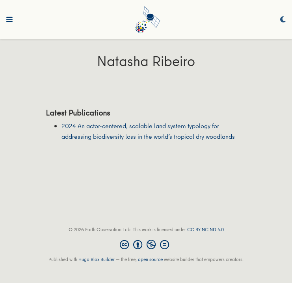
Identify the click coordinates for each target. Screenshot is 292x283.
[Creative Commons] (146, 244)
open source (150, 259)
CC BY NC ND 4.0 (205, 229)
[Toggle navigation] (9, 20)
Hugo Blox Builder (96, 259)
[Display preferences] (283, 19)
